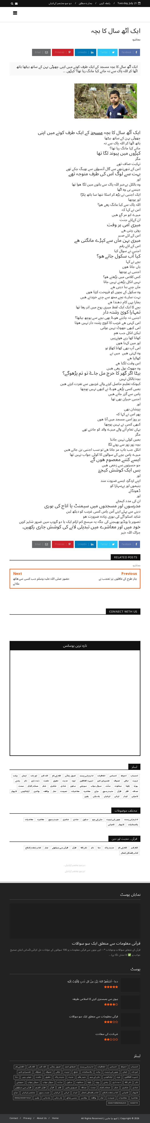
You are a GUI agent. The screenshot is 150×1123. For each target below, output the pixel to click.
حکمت (38, 1077)
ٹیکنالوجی (108, 1077)
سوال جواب (48, 1082)
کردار (75, 1093)
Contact (14, 1118)
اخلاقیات (101, 1067)
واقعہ (93, 1098)
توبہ (118, 1077)
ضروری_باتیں (71, 1088)
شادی (135, 1088)
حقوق (48, 1077)
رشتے (106, 1082)
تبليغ (76, 1072)
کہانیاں (57, 1093)
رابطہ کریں (105, 3)
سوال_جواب (33, 1082)
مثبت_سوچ (44, 1093)
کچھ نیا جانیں (124, 14)
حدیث (71, 1077)
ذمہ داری (116, 1082)
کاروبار (135, 1093)
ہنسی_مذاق (71, 1098)
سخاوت (79, 1082)
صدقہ (83, 1088)
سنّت (59, 1082)
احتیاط (124, 1067)
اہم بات (134, 1072)
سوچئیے (20, 1082)
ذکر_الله (128, 1082)
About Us (42, 1118)
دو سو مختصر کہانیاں (60, 3)
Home (55, 1118)
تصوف (49, 1072)
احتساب (134, 1067)
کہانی (66, 1093)
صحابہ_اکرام (105, 1088)
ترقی (58, 1072)
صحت (93, 1088)
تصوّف (38, 1072)
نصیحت (111, 1098)
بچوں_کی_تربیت (111, 1072)
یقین (37, 1098)
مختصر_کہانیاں (28, 1093)
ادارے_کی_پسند (86, 1067)
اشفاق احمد (70, 1067)
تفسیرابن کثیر (25, 1072)
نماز (102, 1098)
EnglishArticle (23, 1098)
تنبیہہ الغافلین (131, 1077)
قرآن (52, 1088)
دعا (16, 1077)
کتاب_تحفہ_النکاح (110, 1093)
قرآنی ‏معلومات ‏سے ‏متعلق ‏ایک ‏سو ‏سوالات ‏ (105, 943)
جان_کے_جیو (95, 1077)
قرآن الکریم (40, 1088)
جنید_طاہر (82, 1077)
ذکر (136, 1082)
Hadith (134, 1103)
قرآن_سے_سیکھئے (23, 1088)
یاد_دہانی (58, 1098)
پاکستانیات (87, 1072)
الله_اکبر (31, 1067)
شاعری (125, 1088)
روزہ (98, 1082)
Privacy (27, 1118)
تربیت (67, 1072)
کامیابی (125, 1093)
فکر (59, 1088)
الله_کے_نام (19, 1067)
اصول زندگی (55, 1067)
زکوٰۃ (89, 1082)
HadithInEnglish (117, 1103)
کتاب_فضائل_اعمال (89, 1093)
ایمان (124, 1072)
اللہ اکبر (42, 1067)
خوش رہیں (27, 1077)
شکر (116, 1088)
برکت (98, 1072)
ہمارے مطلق (85, 3)
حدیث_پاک (59, 1077)
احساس (113, 1067)
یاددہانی (46, 1098)
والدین (84, 1098)
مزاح (16, 1093)
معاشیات (123, 1098)
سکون (69, 1082)
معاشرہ (136, 39)
